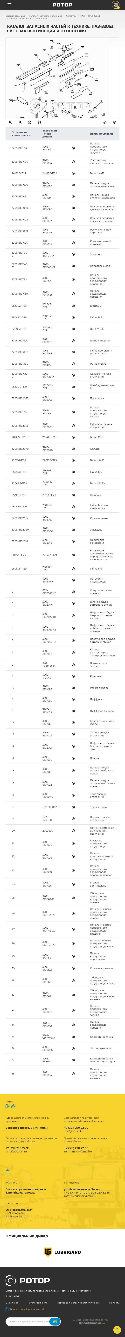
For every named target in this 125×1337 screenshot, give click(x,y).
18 (56, 115)
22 (11, 100)
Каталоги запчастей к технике (45, 16)
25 (54, 76)
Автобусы (71, 16)
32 (86, 55)
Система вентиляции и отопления (28, 18)
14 (96, 79)
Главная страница (15, 16)
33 (88, 63)
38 (91, 93)
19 (52, 102)
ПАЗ (82, 16)
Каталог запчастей (38, 1302)
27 (36, 56)
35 (79, 85)
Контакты (114, 1302)
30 (51, 42)
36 (72, 91)
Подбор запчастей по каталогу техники (78, 1302)
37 (61, 90)
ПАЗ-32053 (94, 16)
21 (40, 98)
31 (82, 48)
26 (18, 66)
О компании (12, 1302)
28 (44, 51)
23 (46, 92)
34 (92, 69)
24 (15, 85)
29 (52, 47)
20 (46, 101)
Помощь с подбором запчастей (25, 1309)
